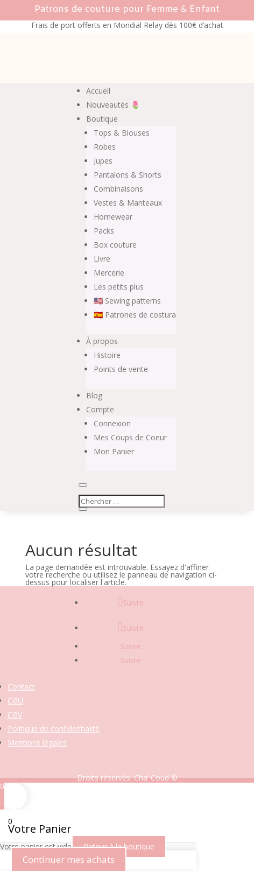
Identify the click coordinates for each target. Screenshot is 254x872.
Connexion (112, 423)
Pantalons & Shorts (127, 175)
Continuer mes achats (69, 859)
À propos (102, 341)
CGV (15, 714)
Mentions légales (37, 742)
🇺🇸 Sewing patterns (127, 301)
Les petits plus (119, 287)
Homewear (113, 217)
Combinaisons (118, 189)
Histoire (107, 355)
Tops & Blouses (122, 133)
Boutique (102, 119)
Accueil (98, 91)
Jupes (103, 161)
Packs (104, 231)
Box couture (115, 245)
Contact (21, 686)
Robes (105, 147)
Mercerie (109, 273)
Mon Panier (114, 451)
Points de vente (121, 369)
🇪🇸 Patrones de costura (135, 315)
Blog (94, 395)
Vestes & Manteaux (128, 203)
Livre (102, 259)
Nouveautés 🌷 (113, 105)
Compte (100, 409)
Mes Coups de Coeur (130, 437)
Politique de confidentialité (54, 728)
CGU (15, 700)
